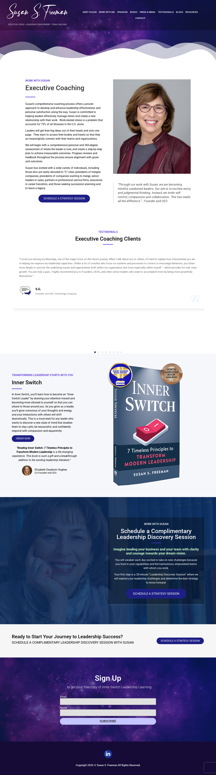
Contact (140, 18)
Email (63, 696)
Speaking (122, 12)
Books (133, 12)
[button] (95, 352)
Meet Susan (90, 12)
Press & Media (148, 12)
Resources (191, 12)
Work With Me (107, 12)
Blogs (179, 12)
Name (63, 708)
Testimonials (166, 12)
